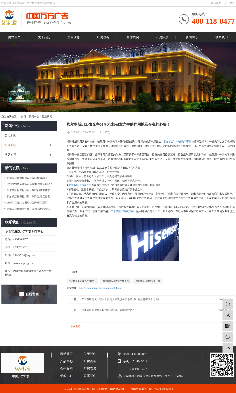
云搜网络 (133, 389)
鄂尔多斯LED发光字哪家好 (179, 141)
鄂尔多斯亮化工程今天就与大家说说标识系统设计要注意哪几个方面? (120, 299)
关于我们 (44, 37)
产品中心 (66, 361)
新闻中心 (192, 37)
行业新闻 (47, 116)
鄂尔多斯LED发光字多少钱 (116, 281)
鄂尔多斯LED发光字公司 (148, 281)
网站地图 (216, 3)
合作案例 (132, 37)
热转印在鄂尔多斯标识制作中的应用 (27, 202)
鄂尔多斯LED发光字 (79, 185)
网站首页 (14, 37)
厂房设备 (103, 37)
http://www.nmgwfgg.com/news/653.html (100, 288)
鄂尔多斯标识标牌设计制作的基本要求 (28, 190)
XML (232, 3)
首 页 (23, 116)
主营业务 (73, 37)
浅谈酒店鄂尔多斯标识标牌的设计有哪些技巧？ (108, 310)
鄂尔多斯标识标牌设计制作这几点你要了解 (30, 196)
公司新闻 (10, 135)
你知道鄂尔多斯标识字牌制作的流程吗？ (30, 184)
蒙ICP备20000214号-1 (161, 389)
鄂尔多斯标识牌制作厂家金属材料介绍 (28, 209)
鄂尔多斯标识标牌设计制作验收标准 (27, 178)
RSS (225, 3)
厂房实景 (162, 37)
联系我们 (221, 37)
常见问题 (10, 154)
